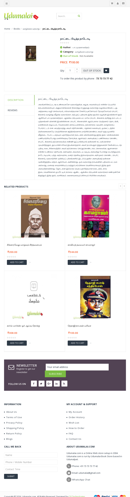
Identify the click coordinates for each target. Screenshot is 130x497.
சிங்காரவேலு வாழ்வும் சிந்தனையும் (24, 244)
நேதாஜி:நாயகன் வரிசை (79, 325)
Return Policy (13, 426)
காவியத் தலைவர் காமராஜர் (81, 244)
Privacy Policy (13, 415)
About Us (10, 405)
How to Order (75, 421)
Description (15, 100)
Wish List (73, 415)
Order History (76, 410)
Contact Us (74, 432)
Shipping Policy (14, 421)
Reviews (12, 110)
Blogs (8, 432)
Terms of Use (13, 410)
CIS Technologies (77, 489)
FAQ (70, 426)
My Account (74, 405)
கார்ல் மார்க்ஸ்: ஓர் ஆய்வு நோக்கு (23, 325)
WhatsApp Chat (81, 472)
